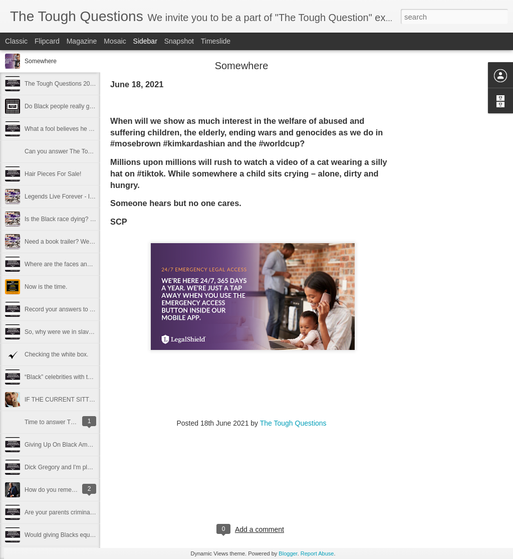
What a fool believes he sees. (64, 128)
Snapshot (179, 41)
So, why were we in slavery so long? (73, 331)
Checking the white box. (56, 354)
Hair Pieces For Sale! (53, 173)
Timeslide (215, 41)
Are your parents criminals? (61, 512)
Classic (16, 41)
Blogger (288, 553)
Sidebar (145, 41)
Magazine (82, 41)
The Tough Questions (293, 423)
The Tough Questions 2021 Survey (71, 83)
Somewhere (41, 61)
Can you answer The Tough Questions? (77, 151)
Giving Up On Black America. (63, 444)
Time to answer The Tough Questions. (75, 422)
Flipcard (47, 41)
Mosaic (115, 41)
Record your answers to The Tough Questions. (86, 309)
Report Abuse (317, 553)
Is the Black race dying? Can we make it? (80, 219)
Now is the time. (46, 286)
